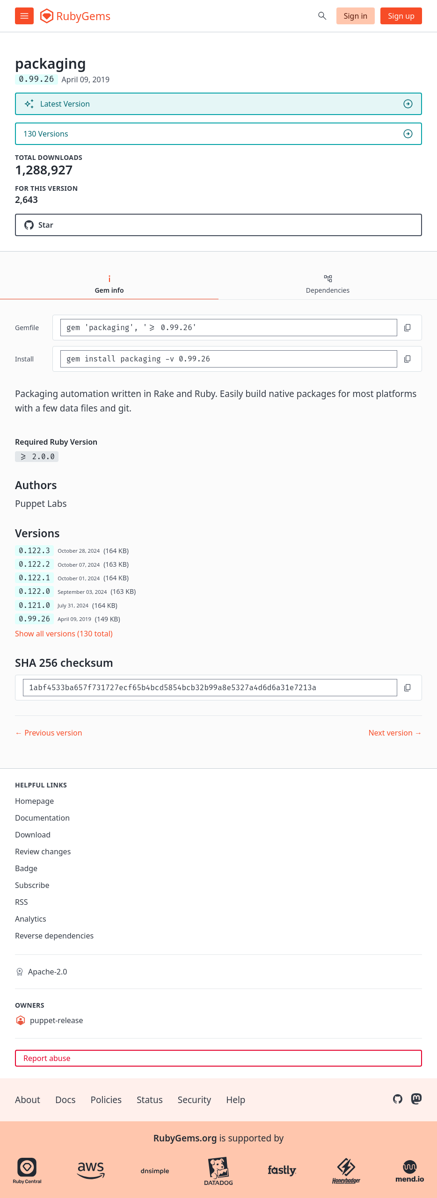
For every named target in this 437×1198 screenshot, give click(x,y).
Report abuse (46, 1058)
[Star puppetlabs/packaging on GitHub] (218, 225)
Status (150, 1100)
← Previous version (48, 733)
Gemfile (27, 327)
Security (194, 1100)
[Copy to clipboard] (407, 327)
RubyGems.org (185, 1138)
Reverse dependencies (54, 936)
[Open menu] (24, 15)
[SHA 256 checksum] (210, 687)
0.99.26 (34, 619)
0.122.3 (34, 551)
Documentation (42, 818)
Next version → (395, 733)
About (27, 1100)
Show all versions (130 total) (64, 633)
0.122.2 (34, 564)
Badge (26, 868)
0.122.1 (34, 578)
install (24, 358)
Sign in (356, 16)
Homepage (34, 801)
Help (235, 1100)
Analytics (30, 919)
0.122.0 (34, 591)
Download (33, 835)
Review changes (43, 851)
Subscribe (32, 885)
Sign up (401, 16)
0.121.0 (34, 605)
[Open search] (322, 15)
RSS (21, 902)
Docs (65, 1100)
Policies (106, 1100)
